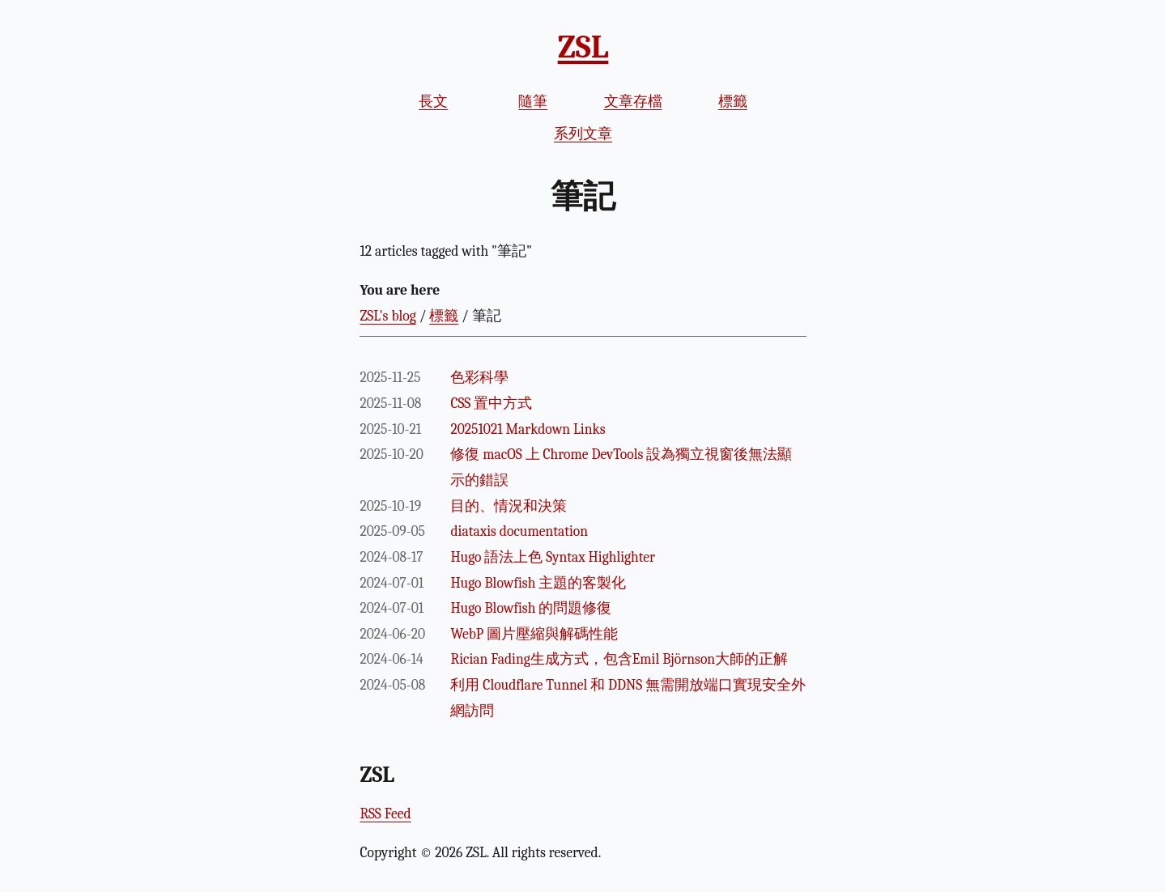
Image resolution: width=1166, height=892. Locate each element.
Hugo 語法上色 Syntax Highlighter (552, 557)
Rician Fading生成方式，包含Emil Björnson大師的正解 (619, 659)
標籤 (732, 101)
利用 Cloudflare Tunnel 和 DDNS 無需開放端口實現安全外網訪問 (628, 698)
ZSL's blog (387, 316)
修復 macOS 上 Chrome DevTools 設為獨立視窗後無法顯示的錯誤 (621, 467)
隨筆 (532, 101)
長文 (433, 101)
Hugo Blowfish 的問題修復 (530, 608)
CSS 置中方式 (491, 403)
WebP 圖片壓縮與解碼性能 (534, 634)
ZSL (583, 47)
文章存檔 (633, 101)
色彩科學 (479, 377)
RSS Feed (385, 813)
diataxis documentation (519, 531)
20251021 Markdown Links (527, 429)
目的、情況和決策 (508, 506)
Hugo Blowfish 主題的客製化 (538, 583)
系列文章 (583, 133)
